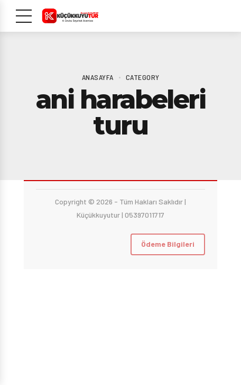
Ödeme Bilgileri (167, 243)
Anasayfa (98, 77)
